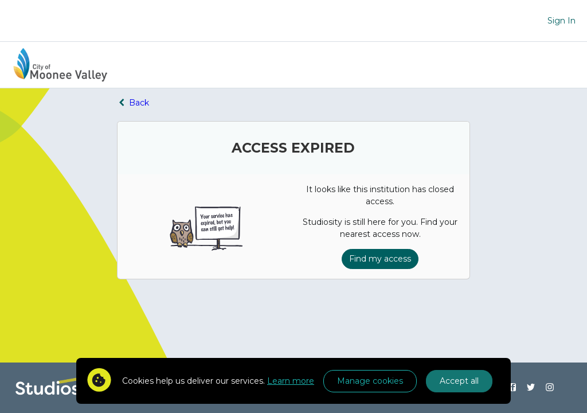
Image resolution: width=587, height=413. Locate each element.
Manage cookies (370, 381)
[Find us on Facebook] (512, 388)
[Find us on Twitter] (531, 388)
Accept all (459, 381)
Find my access (380, 259)
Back (133, 103)
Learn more (290, 381)
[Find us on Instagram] (550, 388)
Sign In (561, 20)
